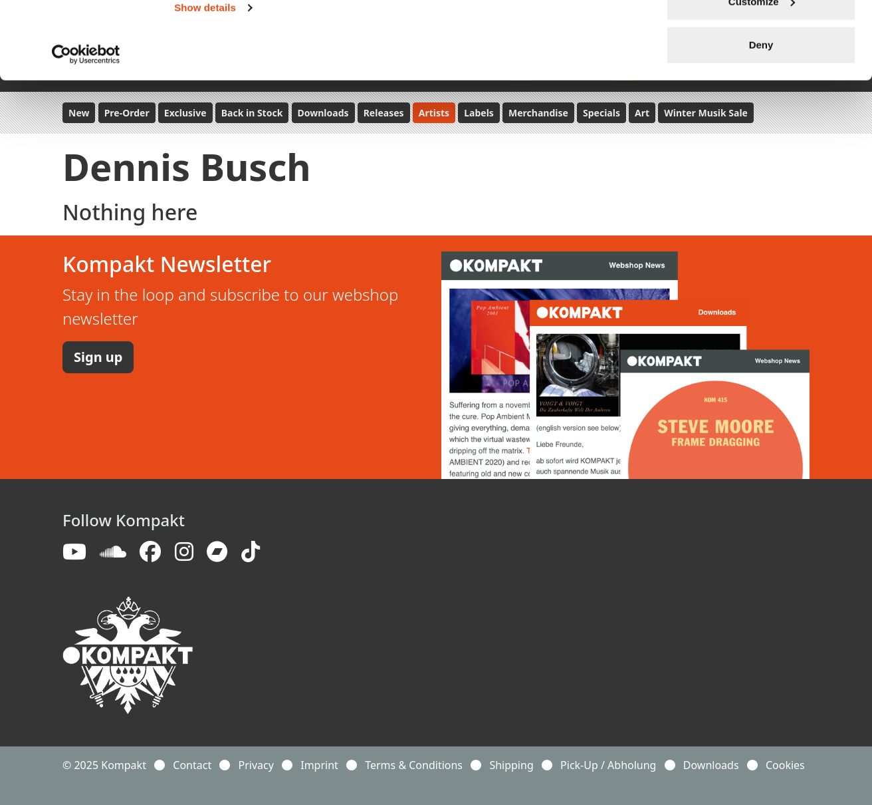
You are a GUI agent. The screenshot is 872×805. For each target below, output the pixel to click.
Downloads (711, 765)
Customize (761, 78)
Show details (205, 84)
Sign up (98, 357)
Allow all (761, 35)
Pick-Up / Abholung (608, 765)
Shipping (511, 765)
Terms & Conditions (414, 765)
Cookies (785, 765)
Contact (192, 765)
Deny (761, 122)
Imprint (319, 765)
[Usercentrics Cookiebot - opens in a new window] (86, 132)
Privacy (256, 765)
